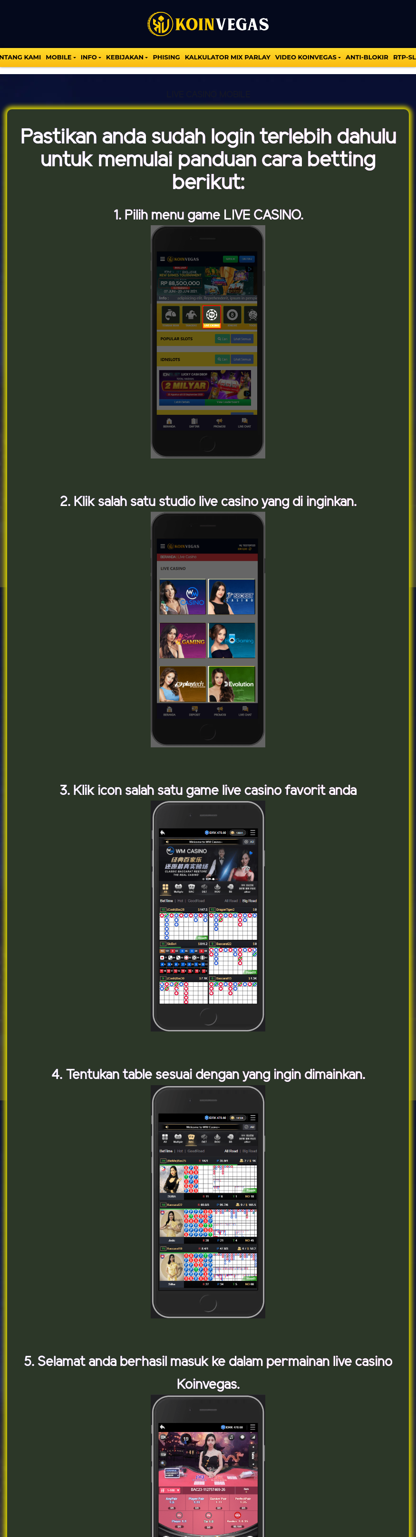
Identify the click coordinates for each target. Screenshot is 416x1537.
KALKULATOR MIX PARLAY (228, 57)
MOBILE (58, 57)
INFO (89, 57)
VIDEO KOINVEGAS (306, 57)
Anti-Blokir (367, 57)
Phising (166, 57)
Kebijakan (125, 57)
